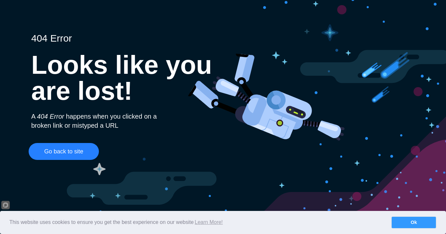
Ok (414, 222)
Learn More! (209, 222)
